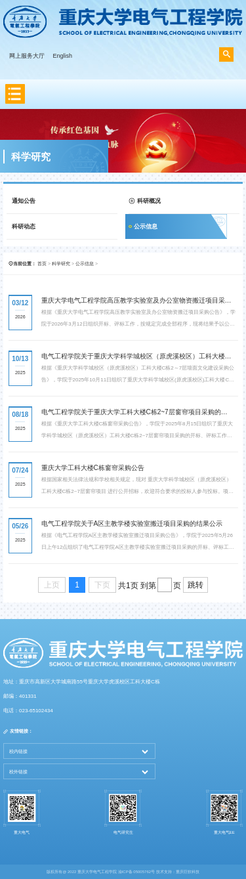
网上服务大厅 (27, 56)
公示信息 (145, 226)
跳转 (195, 585)
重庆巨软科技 (187, 872)
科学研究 (61, 263)
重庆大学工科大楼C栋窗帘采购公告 (92, 467)
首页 (42, 263)
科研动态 (23, 226)
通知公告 (23, 201)
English (63, 56)
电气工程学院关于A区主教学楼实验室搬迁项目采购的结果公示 (132, 523)
